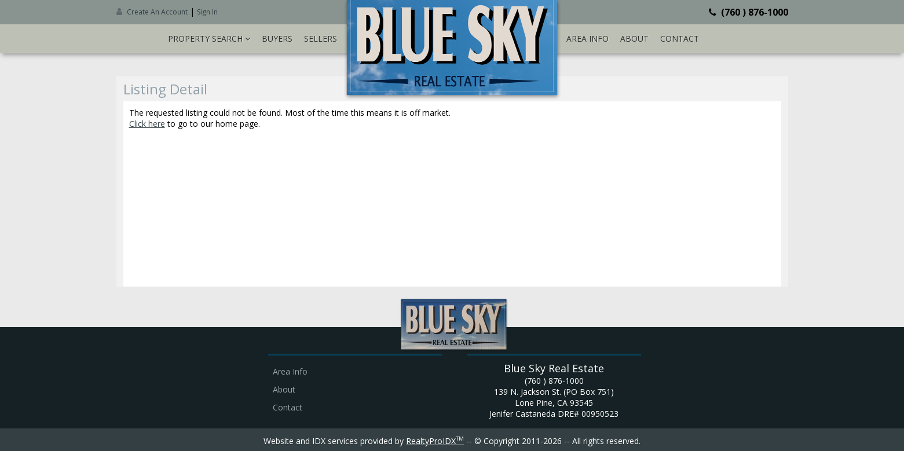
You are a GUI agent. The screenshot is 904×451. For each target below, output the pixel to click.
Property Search (209, 38)
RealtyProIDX (435, 440)
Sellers (320, 38)
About (634, 38)
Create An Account (157, 12)
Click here (147, 123)
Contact (679, 38)
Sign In (207, 12)
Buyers (277, 38)
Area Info (587, 38)
